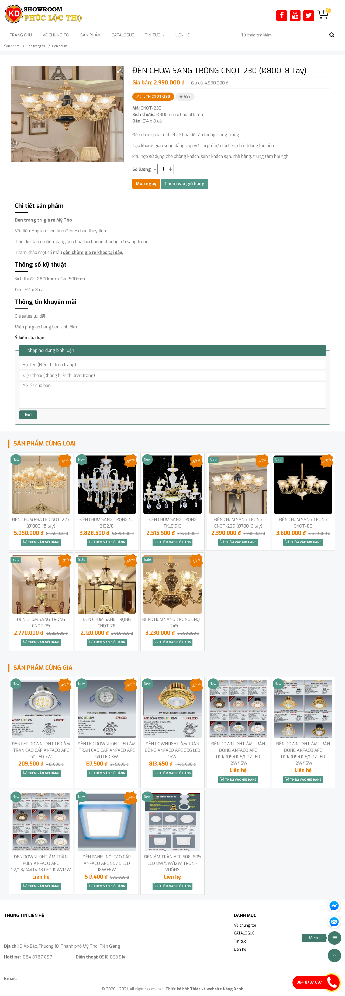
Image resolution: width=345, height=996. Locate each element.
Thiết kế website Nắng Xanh (216, 989)
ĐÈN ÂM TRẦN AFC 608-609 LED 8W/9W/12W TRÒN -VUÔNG (172, 863)
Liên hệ (182, 35)
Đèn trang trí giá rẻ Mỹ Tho (43, 220)
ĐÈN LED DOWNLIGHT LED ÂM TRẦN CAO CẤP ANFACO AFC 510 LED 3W (107, 750)
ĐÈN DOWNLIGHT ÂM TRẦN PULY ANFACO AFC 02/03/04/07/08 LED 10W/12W (41, 863)
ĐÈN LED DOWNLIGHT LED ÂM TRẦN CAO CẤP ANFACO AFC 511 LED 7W (41, 750)
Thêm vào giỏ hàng (41, 541)
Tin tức (240, 941)
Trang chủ (20, 35)
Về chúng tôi (56, 35)
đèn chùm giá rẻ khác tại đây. (93, 252)
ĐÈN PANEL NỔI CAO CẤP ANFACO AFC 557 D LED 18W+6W (106, 863)
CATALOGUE (123, 35)
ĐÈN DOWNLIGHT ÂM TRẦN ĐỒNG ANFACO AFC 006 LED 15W (172, 750)
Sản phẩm (90, 35)
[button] (119, 71)
